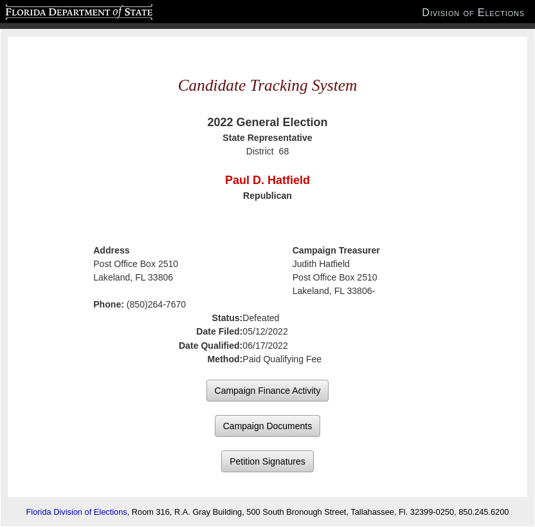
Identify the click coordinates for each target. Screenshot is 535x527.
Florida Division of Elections (76, 512)
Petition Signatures (267, 461)
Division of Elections (473, 12)
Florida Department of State (53, 10)
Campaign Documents (268, 426)
